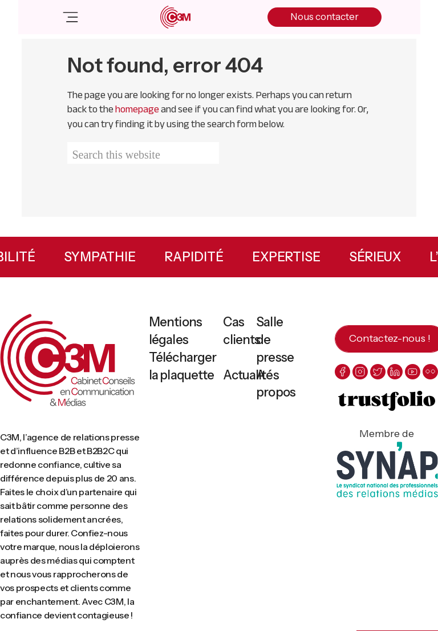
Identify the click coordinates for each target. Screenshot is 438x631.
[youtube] (412, 371)
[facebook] (342, 371)
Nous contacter (324, 16)
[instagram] (360, 371)
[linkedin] (395, 371)
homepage (137, 109)
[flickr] (430, 371)
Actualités (250, 375)
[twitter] (378, 371)
